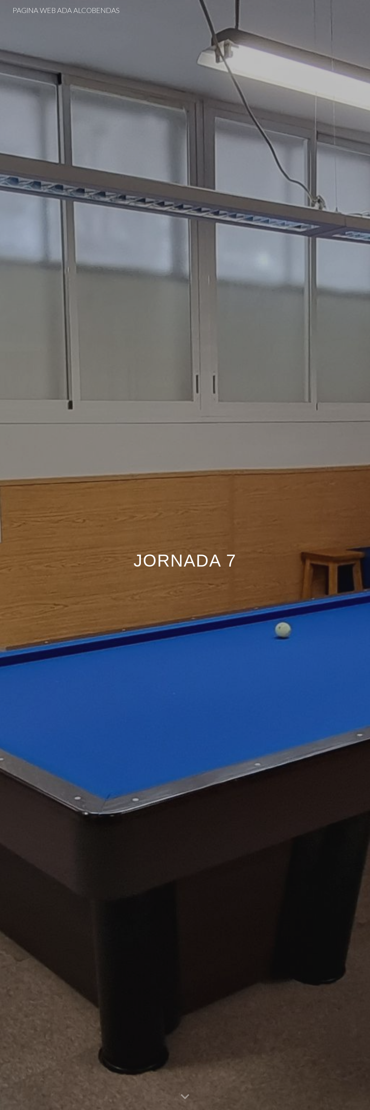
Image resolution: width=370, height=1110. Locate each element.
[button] (185, 1097)
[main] (184, 555)
